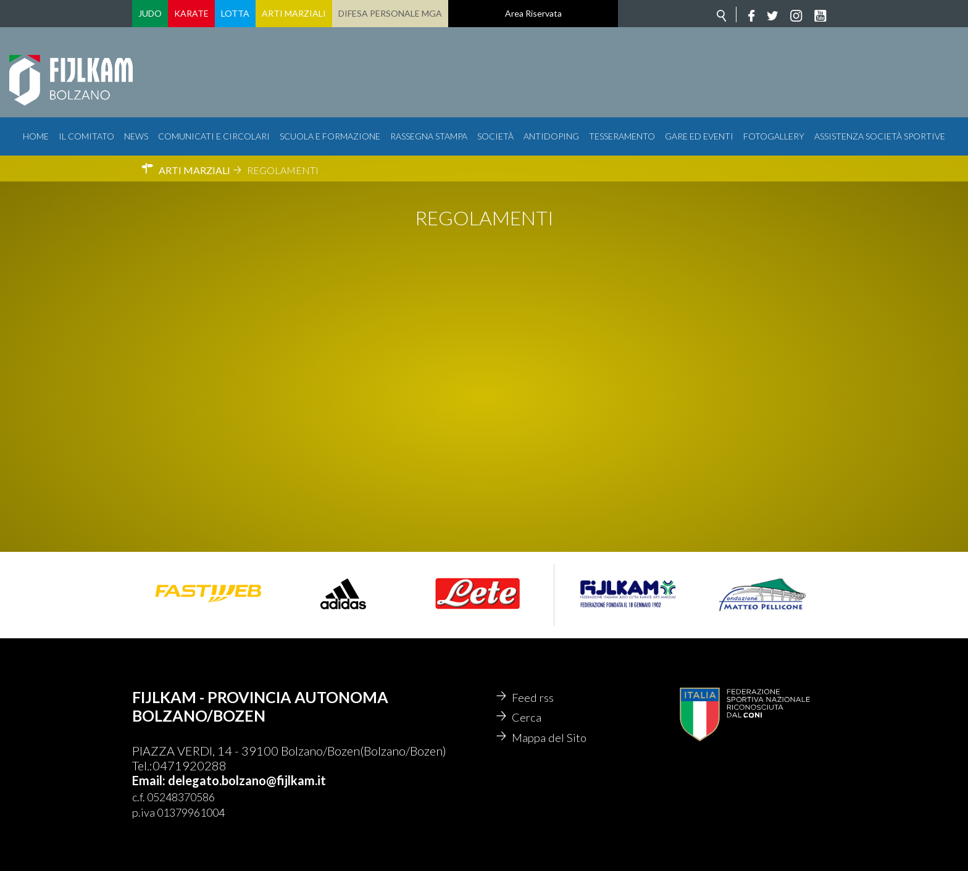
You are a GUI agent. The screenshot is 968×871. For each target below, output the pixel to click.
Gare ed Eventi (699, 136)
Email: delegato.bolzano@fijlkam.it (229, 780)
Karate (191, 13)
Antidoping (551, 136)
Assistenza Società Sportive (879, 136)
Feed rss (534, 698)
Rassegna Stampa (428, 136)
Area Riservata (533, 13)
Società (495, 136)
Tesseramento (622, 136)
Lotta (235, 13)
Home (36, 136)
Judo (150, 13)
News (136, 136)
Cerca (527, 719)
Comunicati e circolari (214, 136)
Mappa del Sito (550, 740)
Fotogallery (773, 136)
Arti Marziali (294, 13)
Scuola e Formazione (330, 136)
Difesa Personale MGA (390, 13)
